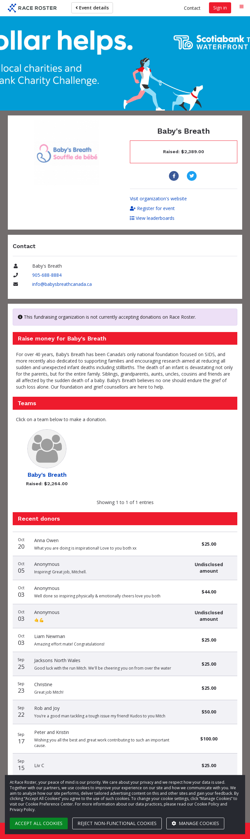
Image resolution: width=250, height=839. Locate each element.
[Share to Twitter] (192, 176)
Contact (192, 8)
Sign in (220, 8)
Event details (92, 8)
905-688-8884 (47, 275)
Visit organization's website (158, 198)
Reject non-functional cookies (117, 823)
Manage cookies (195, 823)
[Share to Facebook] (174, 176)
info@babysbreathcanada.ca (62, 284)
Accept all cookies (38, 823)
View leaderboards (152, 218)
